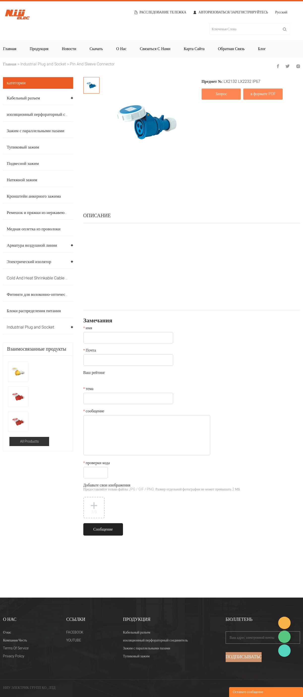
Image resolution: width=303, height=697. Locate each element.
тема (88, 389)
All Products (29, 441)
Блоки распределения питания (34, 311)
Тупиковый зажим (23, 147)
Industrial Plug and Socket (43, 64)
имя (87, 328)
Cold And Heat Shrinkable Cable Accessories (48, 278)
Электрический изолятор (29, 262)
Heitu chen (284, 650)
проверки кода (96, 463)
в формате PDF (262, 94)
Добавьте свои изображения (162, 487)
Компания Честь (15, 640)
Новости (69, 49)
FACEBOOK (74, 632)
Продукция (39, 49)
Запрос (221, 94)
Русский (281, 13)
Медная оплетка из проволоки (33, 229)
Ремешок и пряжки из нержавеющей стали (45, 213)
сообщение (93, 411)
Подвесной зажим (23, 163)
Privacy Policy (13, 656)
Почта (89, 350)
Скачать (96, 49)
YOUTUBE (73, 640)
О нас (121, 49)
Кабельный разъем (23, 98)
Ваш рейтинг (94, 373)
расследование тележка (163, 12)
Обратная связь (231, 49)
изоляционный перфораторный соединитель (46, 114)
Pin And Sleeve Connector (92, 64)
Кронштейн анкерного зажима (34, 196)
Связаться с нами (155, 49)
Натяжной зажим (22, 180)
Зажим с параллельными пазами (35, 131)
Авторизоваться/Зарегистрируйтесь (233, 12)
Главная (9, 49)
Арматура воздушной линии (32, 245)
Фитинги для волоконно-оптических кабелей (47, 294)
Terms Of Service (16, 648)
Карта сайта (194, 49)
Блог (262, 49)
